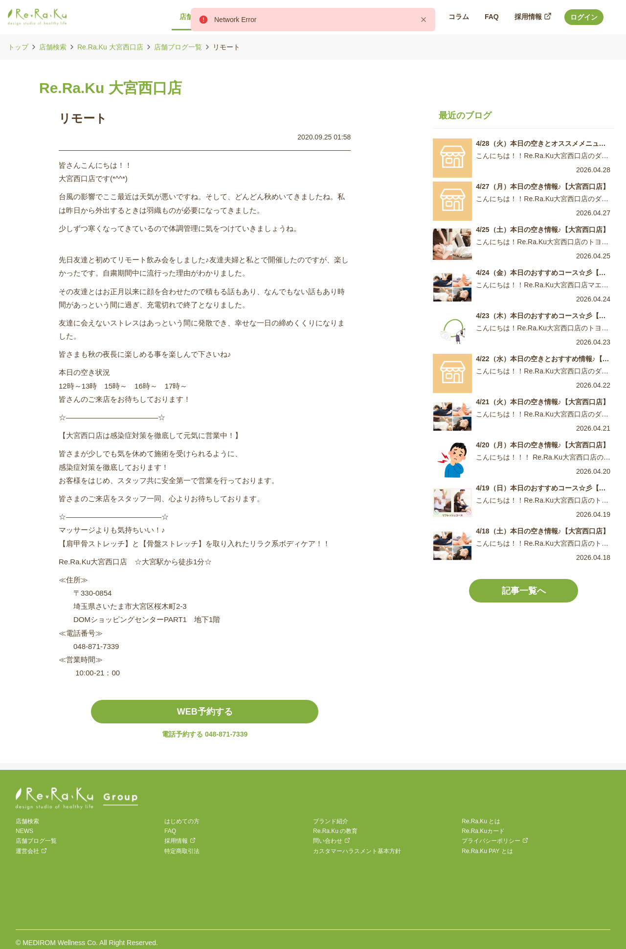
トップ (18, 47)
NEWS (24, 831)
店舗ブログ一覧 (178, 47)
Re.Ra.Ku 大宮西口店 (110, 47)
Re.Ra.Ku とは (481, 821)
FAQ (170, 831)
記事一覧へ (524, 591)
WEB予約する (205, 712)
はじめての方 (182, 821)
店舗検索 (53, 47)
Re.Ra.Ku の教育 (335, 831)
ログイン (584, 17)
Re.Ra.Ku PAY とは (487, 851)
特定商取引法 (182, 851)
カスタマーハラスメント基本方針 (357, 851)
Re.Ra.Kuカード (483, 831)
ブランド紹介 (330, 821)
